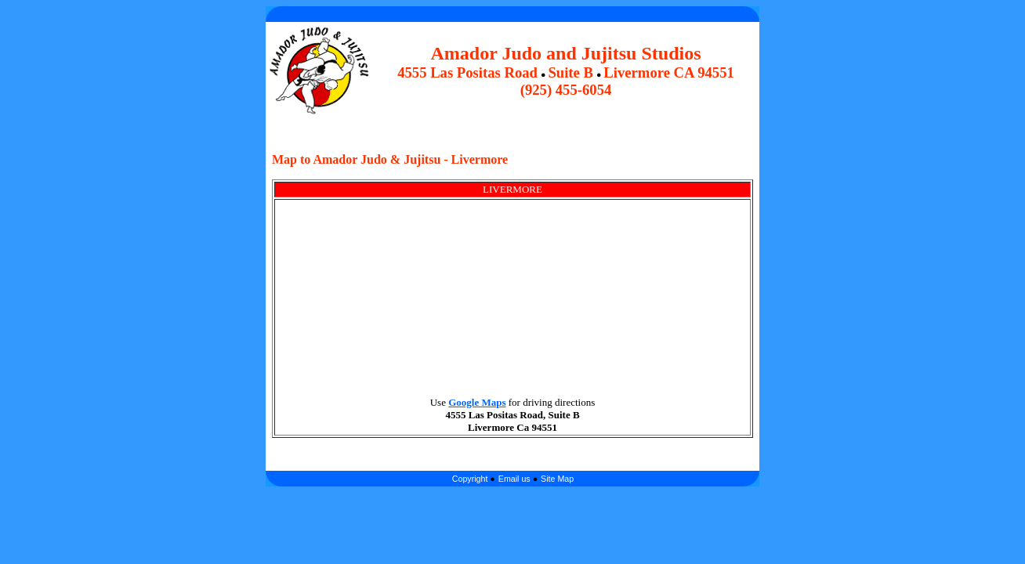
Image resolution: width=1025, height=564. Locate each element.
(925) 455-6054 (566, 89)
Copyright (471, 478)
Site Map (557, 478)
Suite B (570, 72)
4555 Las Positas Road (467, 72)
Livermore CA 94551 (668, 72)
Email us (514, 478)
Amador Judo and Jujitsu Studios (565, 53)
